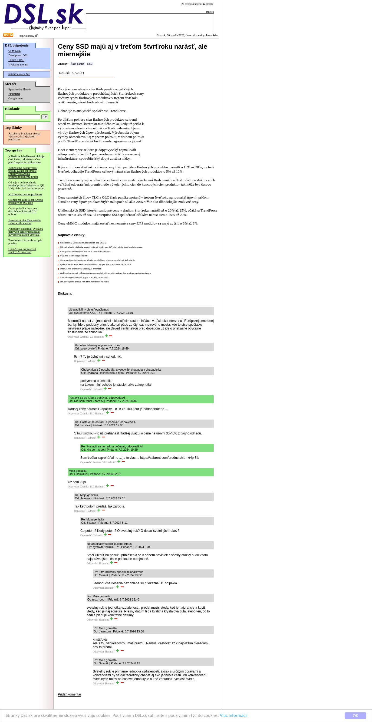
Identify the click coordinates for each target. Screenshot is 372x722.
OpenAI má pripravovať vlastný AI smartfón (22, 250)
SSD (90, 63)
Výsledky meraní (18, 64)
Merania (27, 89)
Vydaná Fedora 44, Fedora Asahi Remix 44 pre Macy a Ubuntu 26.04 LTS (95, 264)
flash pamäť (77, 63)
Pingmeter (14, 93)
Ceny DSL (14, 50)
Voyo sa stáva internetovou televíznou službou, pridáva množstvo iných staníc (97, 260)
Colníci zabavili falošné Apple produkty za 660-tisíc (25, 201)
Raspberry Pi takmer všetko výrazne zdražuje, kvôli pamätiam (24, 136)
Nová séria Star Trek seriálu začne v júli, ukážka (24, 222)
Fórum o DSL (16, 59)
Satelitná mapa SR (19, 73)
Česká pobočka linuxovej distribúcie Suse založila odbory (23, 211)
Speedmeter (15, 89)
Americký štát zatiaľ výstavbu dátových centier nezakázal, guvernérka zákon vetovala (25, 231)
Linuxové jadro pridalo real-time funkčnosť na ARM (84, 282)
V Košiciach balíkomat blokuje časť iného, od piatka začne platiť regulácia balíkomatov (26, 159)
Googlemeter (16, 98)
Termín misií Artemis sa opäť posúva (25, 242)
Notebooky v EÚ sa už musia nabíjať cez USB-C (83, 243)
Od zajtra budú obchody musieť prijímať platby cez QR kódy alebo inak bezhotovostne (26, 185)
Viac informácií (234, 715)
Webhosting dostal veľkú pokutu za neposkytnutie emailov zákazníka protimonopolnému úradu (23, 172)
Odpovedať (73, 336)
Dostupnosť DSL (18, 55)
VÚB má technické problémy (25, 194)
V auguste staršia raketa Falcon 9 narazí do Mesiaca (85, 251)
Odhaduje (65, 111)
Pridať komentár (69, 694)
